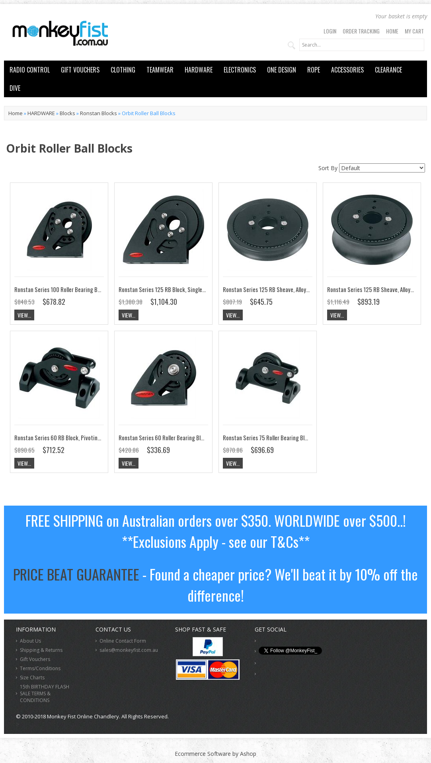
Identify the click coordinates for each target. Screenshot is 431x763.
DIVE (15, 88)
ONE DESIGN (281, 70)
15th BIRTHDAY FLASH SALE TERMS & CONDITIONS (44, 693)
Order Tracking (361, 31)
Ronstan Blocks (98, 113)
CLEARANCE (388, 70)
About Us (30, 640)
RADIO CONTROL (30, 70)
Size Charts (32, 677)
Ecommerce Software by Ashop (215, 753)
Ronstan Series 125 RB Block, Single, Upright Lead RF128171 (188, 289)
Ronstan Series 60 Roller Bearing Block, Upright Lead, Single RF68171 (199, 437)
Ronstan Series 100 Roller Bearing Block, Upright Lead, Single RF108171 (96, 289)
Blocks (67, 113)
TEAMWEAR (160, 70)
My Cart (414, 31)
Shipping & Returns (41, 650)
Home (392, 31)
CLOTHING (123, 70)
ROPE (313, 70)
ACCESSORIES (347, 70)
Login (330, 31)
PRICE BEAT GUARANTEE (76, 574)
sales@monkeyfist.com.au (128, 650)
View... (24, 315)
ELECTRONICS (240, 70)
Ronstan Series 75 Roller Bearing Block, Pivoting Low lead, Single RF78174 (308, 437)
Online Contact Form (122, 640)
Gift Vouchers (35, 659)
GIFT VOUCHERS (80, 70)
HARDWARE (199, 70)
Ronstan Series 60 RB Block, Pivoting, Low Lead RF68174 (79, 437)
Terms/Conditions (40, 668)
